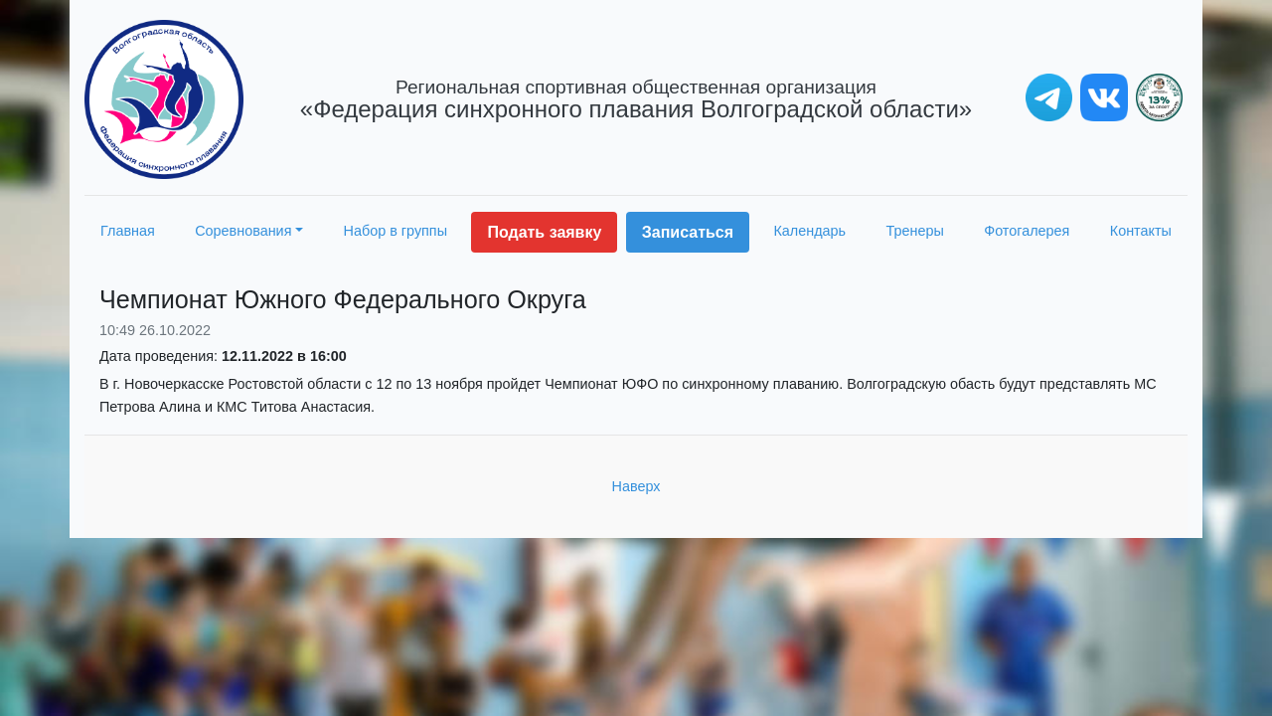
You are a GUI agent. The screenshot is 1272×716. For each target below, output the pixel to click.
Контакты (1141, 231)
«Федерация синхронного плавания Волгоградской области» (636, 99)
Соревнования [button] (243, 231)
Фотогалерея (1026, 231)
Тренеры (915, 231)
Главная (127, 231)
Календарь (809, 231)
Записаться (687, 232)
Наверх (636, 486)
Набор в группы (396, 231)
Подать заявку (544, 232)
